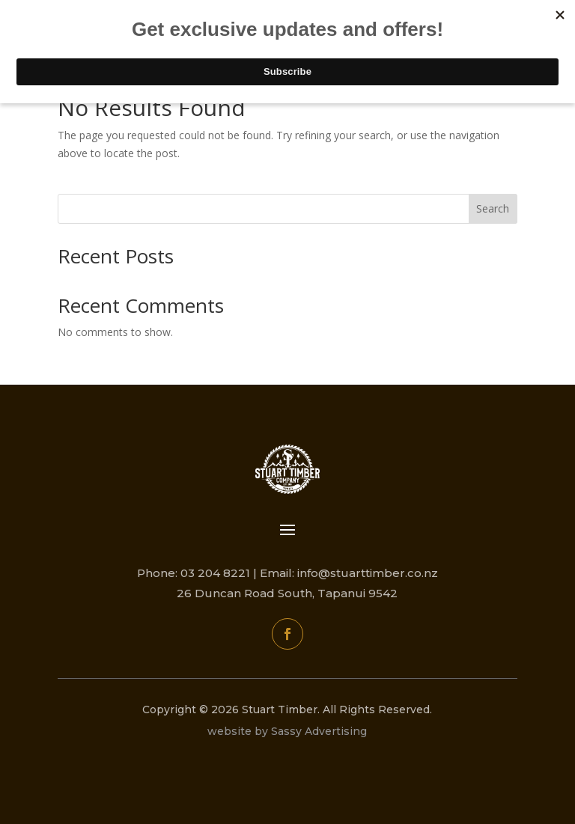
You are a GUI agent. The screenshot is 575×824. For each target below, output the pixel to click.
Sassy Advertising (319, 731)
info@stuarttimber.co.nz (367, 573)
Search (492, 208)
